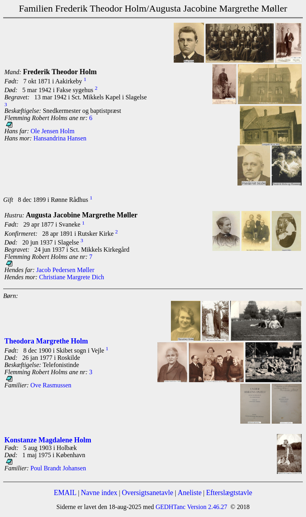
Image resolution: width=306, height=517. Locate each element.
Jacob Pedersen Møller (65, 269)
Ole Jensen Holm (53, 131)
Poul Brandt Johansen (58, 468)
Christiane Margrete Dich (71, 277)
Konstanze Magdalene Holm (47, 440)
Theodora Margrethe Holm (46, 341)
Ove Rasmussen (50, 385)
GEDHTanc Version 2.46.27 (190, 506)
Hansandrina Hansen (59, 138)
